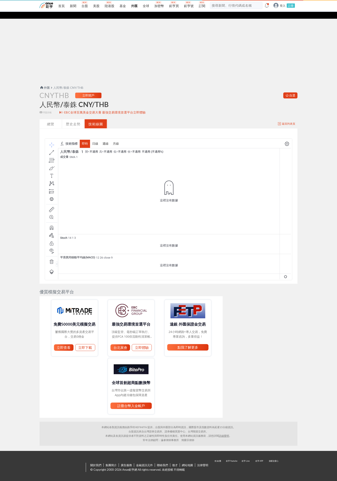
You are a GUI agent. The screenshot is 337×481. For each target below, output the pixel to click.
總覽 (50, 117)
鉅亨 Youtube (232, 461)
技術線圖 (96, 117)
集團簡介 (111, 458)
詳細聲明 (224, 428)
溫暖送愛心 (273, 461)
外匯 (45, 81)
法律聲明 (202, 458)
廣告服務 (126, 458)
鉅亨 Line (246, 461)
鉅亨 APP (259, 461)
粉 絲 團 (218, 461)
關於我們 (95, 458)
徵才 (175, 458)
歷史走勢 (73, 117)
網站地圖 (187, 458)
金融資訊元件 (144, 458)
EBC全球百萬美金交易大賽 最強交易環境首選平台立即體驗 (105, 105)
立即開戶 (88, 88)
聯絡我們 (162, 458)
